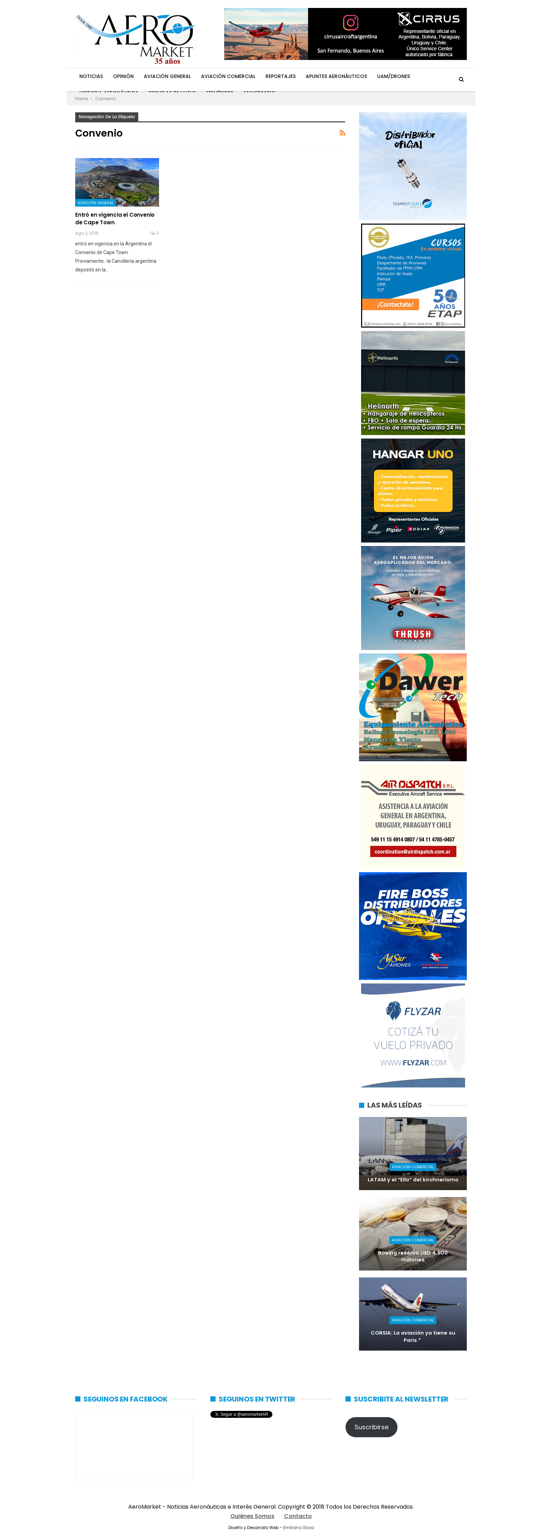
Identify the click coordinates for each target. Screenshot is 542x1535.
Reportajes (280, 76)
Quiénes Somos (252, 1516)
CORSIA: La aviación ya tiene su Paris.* (413, 1336)
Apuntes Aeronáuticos (336, 76)
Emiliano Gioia (298, 1527)
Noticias (91, 76)
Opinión (123, 76)
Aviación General (167, 76)
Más (425, 76)
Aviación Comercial (228, 76)
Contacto (298, 1516)
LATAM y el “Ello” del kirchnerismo (413, 1179)
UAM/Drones (393, 76)
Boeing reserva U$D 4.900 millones (413, 1256)
